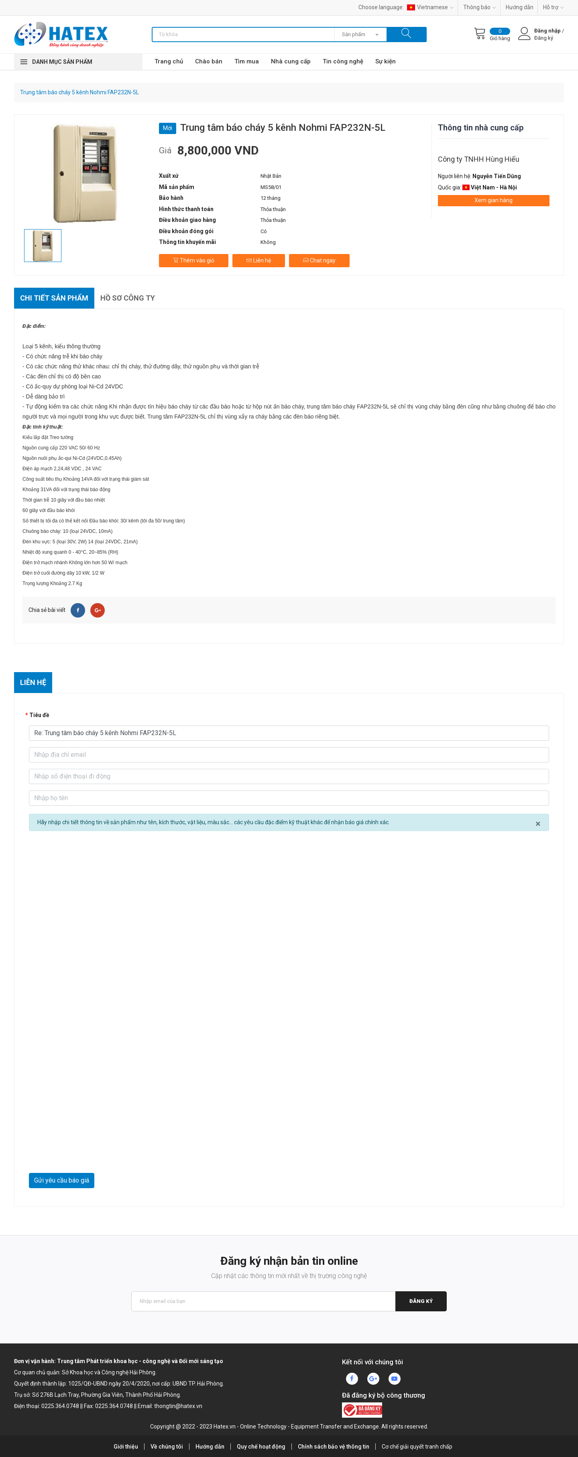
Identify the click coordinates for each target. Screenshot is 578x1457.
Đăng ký (421, 1301)
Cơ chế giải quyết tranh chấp (417, 1446)
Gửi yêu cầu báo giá (61, 1180)
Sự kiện (385, 61)
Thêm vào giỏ (193, 260)
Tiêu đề (39, 715)
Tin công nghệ (343, 61)
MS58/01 (271, 187)
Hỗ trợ (553, 7)
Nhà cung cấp (291, 61)
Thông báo (479, 7)
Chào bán (208, 61)
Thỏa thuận (273, 209)
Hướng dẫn (519, 7)
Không (268, 242)
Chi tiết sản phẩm (54, 298)
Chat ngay (319, 260)
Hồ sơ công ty (127, 298)
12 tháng (271, 198)
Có (264, 231)
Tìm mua (246, 61)
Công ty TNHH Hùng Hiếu (478, 159)
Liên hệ (258, 260)
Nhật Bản (271, 176)
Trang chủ (169, 61)
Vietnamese (430, 7)
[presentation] (90, 1153)
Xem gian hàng (493, 200)
